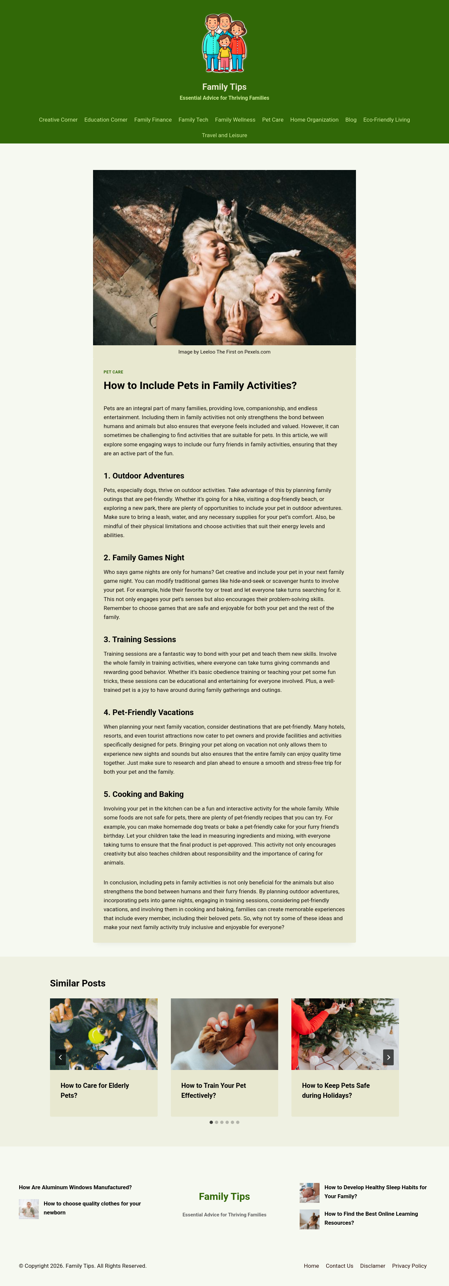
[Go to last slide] (60, 1057)
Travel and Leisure (224, 135)
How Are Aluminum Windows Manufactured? (75, 1187)
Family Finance (153, 119)
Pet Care (272, 119)
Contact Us (339, 1265)
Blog (351, 119)
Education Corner (105, 119)
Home (311, 1265)
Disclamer (372, 1265)
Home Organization (314, 119)
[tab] (211, 1122)
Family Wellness (235, 119)
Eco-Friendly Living (386, 119)
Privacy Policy (409, 1265)
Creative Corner (58, 119)
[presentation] (104, 1034)
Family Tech (193, 119)
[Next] (388, 1057)
